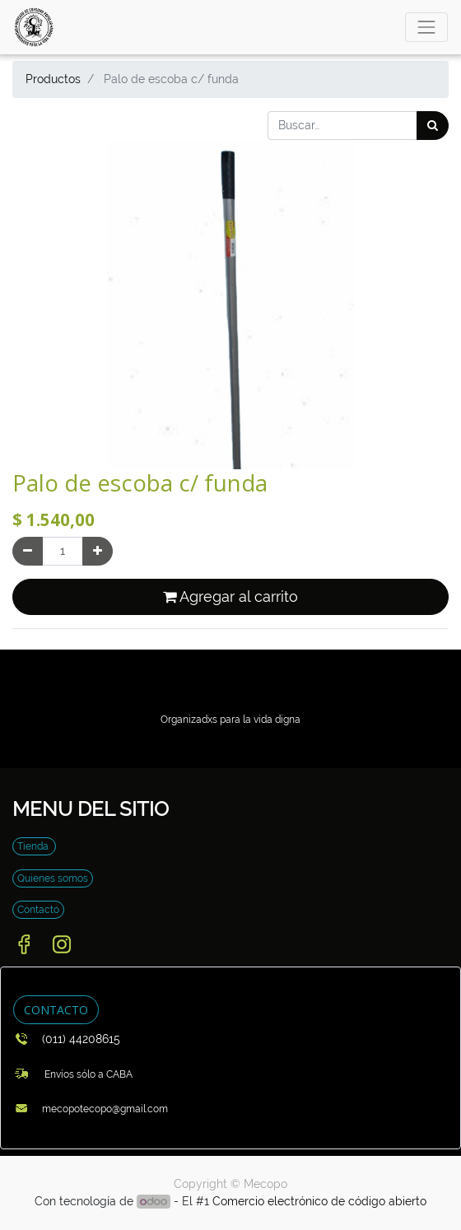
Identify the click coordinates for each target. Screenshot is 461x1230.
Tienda (34, 846)
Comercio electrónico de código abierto (319, 1201)
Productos (53, 79)
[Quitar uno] (27, 551)
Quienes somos (52, 878)
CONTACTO (56, 1010)
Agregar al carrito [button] (230, 597)
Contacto (38, 910)
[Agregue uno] (97, 551)
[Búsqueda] (433, 125)
